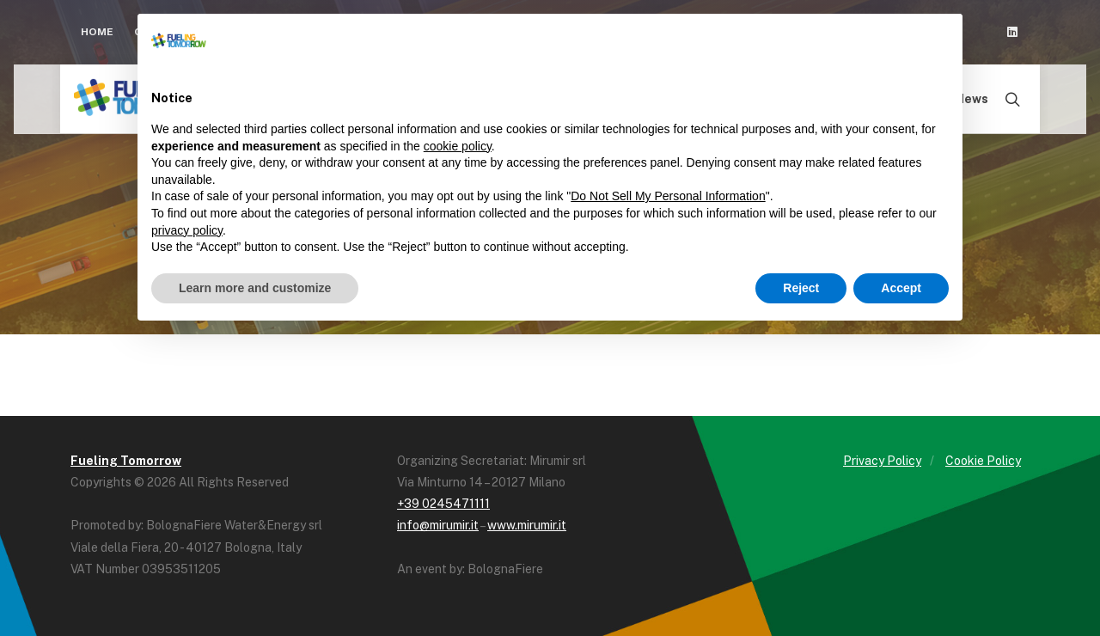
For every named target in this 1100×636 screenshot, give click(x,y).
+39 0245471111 (443, 504)
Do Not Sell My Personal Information (668, 196)
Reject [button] (801, 288)
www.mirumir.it (526, 525)
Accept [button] (901, 288)
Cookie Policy (983, 461)
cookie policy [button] (458, 146)
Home (97, 32)
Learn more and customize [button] (255, 288)
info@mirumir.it (438, 525)
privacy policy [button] (187, 230)
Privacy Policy (882, 461)
